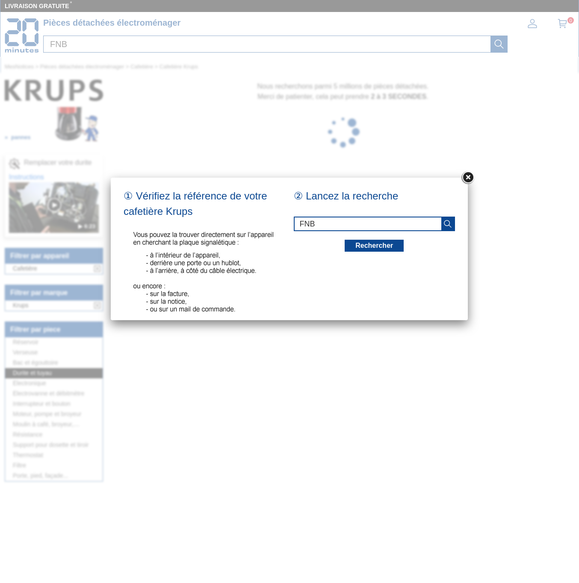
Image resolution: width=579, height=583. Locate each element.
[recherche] (447, 223)
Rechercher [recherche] (374, 245)
